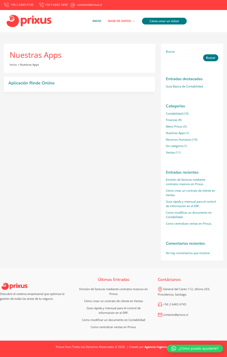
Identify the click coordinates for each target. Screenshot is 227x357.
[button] (121, 21)
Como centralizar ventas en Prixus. (189, 223)
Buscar (170, 51)
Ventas (170, 152)
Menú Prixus (174, 126)
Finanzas (171, 120)
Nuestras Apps (175, 133)
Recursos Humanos (179, 139)
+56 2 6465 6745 (172, 304)
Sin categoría (174, 146)
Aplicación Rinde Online (31, 83)
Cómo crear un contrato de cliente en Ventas (113, 301)
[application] (132, 21)
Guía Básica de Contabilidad (184, 86)
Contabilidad (174, 113)
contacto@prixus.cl (173, 315)
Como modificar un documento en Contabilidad (113, 320)
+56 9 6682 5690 (56, 5)
